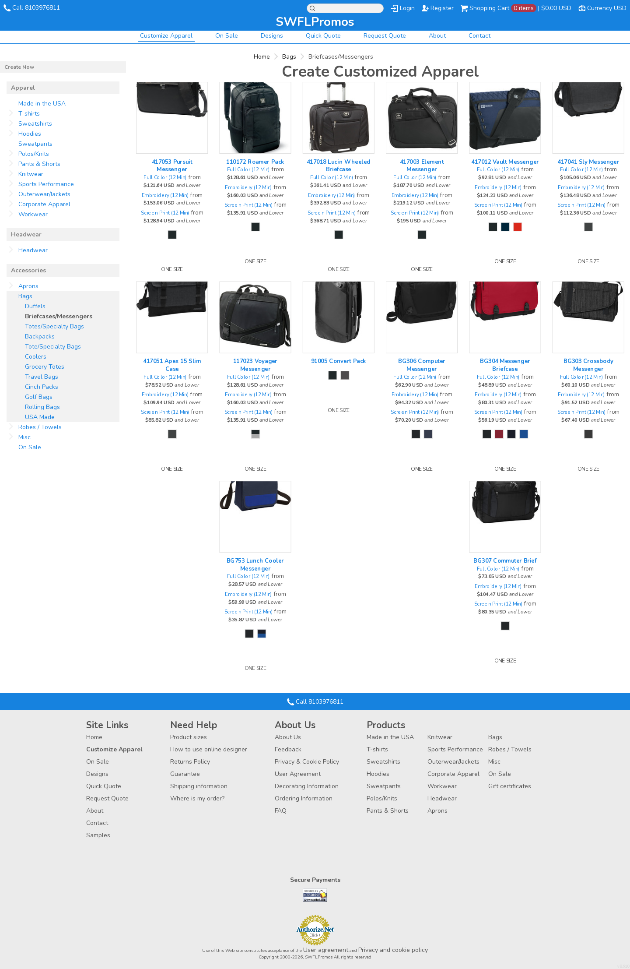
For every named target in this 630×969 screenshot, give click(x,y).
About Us (288, 737)
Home (262, 57)
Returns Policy (190, 762)
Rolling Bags (42, 407)
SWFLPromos (315, 22)
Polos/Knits (33, 154)
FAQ (281, 811)
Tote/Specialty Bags (53, 346)
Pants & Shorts (39, 164)
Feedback (288, 749)
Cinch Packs (41, 387)
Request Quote (385, 36)
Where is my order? (197, 798)
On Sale (226, 36)
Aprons (28, 286)
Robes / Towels (40, 427)
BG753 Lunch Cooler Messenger (255, 564)
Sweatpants (35, 144)
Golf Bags (38, 397)
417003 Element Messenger (422, 165)
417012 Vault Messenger (505, 162)
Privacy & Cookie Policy (307, 762)
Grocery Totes (44, 367)
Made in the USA (42, 103)
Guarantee (185, 774)
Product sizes (188, 737)
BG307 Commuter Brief (504, 560)
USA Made (40, 417)
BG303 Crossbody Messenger (588, 365)
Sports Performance (46, 184)
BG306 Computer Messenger (421, 365)
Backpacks (40, 336)
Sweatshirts (35, 124)
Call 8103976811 (36, 8)
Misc (24, 437)
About (437, 36)
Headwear (33, 250)
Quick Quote (323, 36)
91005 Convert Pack (338, 361)
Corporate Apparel (44, 204)
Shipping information (199, 786)
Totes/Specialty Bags (54, 326)
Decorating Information (307, 786)
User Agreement (298, 774)
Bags (289, 57)
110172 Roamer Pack (255, 162)
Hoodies (29, 134)
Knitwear (30, 174)
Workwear (33, 214)
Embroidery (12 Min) (165, 195)
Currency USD (606, 8)
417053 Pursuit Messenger (172, 165)
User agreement (325, 950)
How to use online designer (208, 749)
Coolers (35, 356)
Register (442, 8)
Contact (479, 36)
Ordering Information (303, 798)
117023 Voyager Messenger (255, 365)
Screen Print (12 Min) (165, 212)
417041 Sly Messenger (588, 162)
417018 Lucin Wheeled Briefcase (339, 165)
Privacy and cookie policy (393, 950)
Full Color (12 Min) (165, 177)
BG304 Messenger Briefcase (505, 365)
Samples (98, 835)
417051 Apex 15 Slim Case (172, 365)
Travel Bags (41, 377)
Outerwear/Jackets (44, 194)
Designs (272, 36)
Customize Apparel (166, 36)
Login (407, 8)
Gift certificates (509, 786)
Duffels (35, 306)
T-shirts (29, 113)
